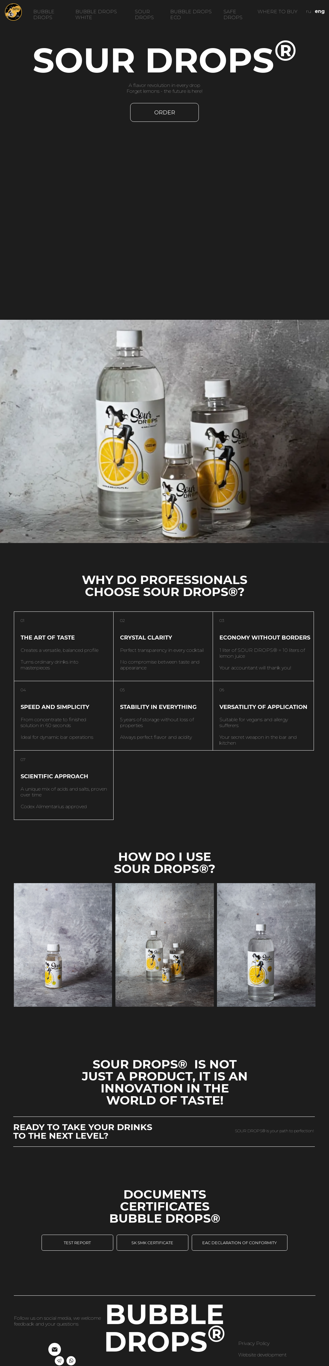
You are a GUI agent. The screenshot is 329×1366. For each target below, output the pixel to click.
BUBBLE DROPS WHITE (96, 14)
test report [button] (77, 1242)
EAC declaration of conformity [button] (239, 1242)
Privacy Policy (254, 1343)
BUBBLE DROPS (43, 14)
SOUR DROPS (144, 14)
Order (164, 112)
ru (308, 11)
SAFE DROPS (233, 14)
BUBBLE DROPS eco (191, 14)
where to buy (277, 11)
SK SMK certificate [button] (152, 1242)
